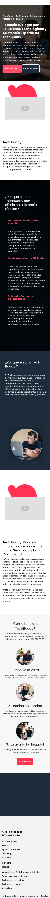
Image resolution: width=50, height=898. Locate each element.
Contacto (7, 857)
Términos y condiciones (14, 876)
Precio (5, 845)
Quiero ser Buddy (11, 849)
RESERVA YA (25, 761)
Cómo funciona (10, 841)
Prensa (5, 866)
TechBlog (7, 853)
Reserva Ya (12, 68)
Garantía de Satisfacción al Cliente (20, 872)
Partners (6, 862)
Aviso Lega (7, 888)
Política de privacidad (13, 880)
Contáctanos (30, 68)
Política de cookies (12, 884)
